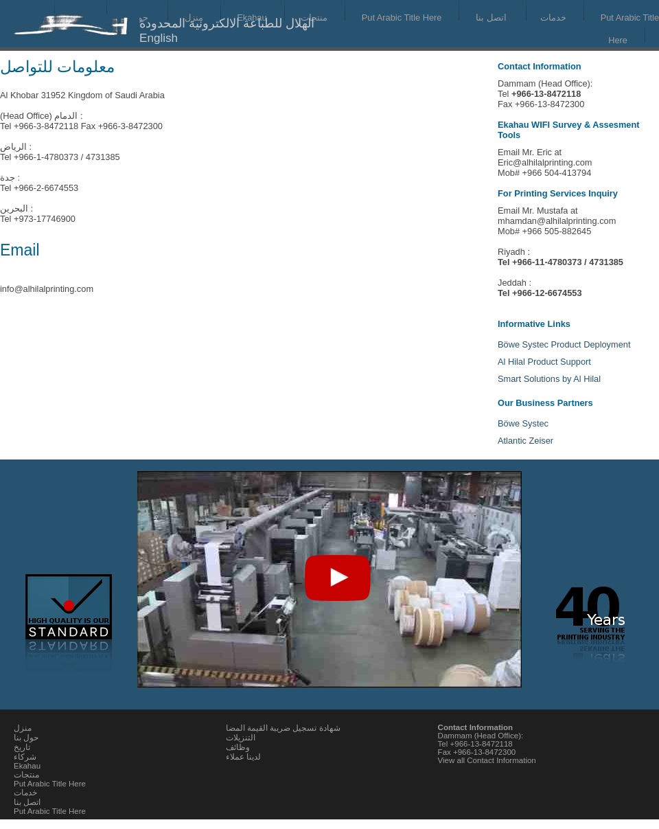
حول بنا (26, 738)
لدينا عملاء (243, 757)
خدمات (553, 17)
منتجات (314, 17)
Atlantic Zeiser (525, 440)
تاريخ (22, 747)
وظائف (238, 747)
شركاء (25, 757)
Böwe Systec (523, 423)
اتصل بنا (491, 17)
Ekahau (27, 766)
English (158, 38)
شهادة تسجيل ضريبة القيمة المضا (283, 728)
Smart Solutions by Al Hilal (549, 379)
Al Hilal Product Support (544, 361)
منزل (23, 728)
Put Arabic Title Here (402, 17)
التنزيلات (240, 738)
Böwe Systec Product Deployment (564, 344)
